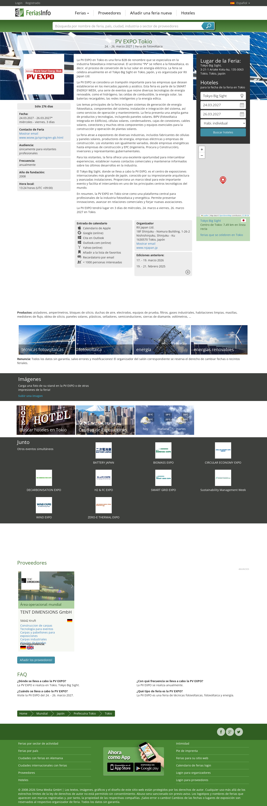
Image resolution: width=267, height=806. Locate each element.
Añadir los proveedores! (36, 660)
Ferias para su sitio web (192, 758)
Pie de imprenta (187, 751)
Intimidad (182, 743)
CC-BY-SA (245, 215)
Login (18, 3)
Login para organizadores (193, 773)
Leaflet (204, 215)
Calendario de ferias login (193, 765)
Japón (61, 713)
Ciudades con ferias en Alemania (40, 758)
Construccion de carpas (36, 625)
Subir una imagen (30, 396)
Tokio (108, 713)
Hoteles (188, 13)
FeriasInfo (35, 13)
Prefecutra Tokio (85, 713)
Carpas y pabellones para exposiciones (37, 634)
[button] (223, 180)
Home (23, 713)
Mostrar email (28, 133)
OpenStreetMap (225, 215)
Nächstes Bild (72, 586)
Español (243, 3)
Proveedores (109, 13)
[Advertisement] (133, 297)
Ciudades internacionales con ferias (42, 765)
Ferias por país (28, 751)
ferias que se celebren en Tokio (221, 235)
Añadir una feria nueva (151, 13)
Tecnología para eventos (36, 629)
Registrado (33, 3)
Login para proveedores (192, 780)
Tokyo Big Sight (210, 221)
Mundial (42, 713)
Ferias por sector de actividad (38, 743)
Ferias (82, 13)
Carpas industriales (33, 639)
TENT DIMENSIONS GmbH (46, 612)
